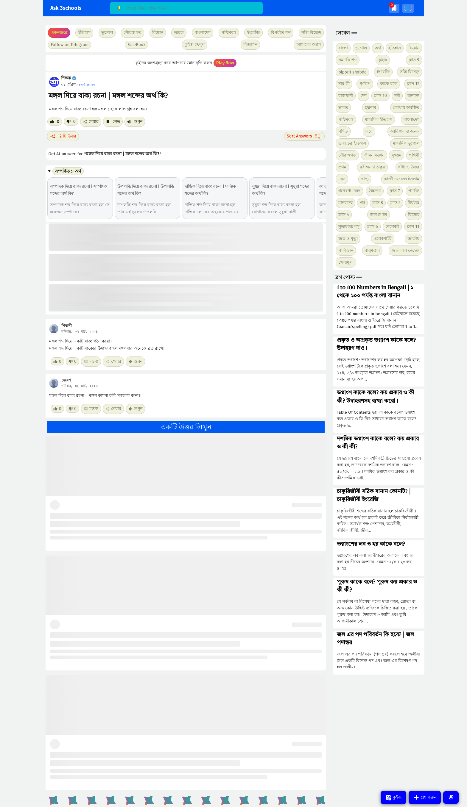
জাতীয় (413, 238)
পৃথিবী (414, 155)
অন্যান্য (413, 95)
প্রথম (342, 167)
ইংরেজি (253, 32)
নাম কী (344, 83)
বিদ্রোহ (413, 214)
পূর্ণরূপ (365, 83)
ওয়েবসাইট (383, 238)
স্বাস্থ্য (365, 179)
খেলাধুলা (346, 262)
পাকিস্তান (345, 250)
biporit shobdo (352, 72)
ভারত (343, 107)
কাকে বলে (388, 83)
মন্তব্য (91, 361)
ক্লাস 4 (343, 214)
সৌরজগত (347, 155)
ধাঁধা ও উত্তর (408, 167)
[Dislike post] (71, 122)
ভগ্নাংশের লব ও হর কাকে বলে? (371, 544)
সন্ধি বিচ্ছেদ (311, 32)
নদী (397, 95)
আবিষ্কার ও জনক (404, 131)
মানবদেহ (345, 202)
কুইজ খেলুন (195, 44)
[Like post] (54, 122)
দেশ (363, 95)
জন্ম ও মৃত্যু (348, 238)
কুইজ (382, 59)
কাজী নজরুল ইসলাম (401, 179)
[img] (394, 8)
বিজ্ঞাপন (250, 44)
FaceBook (136, 44)
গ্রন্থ (362, 202)
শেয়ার (91, 121)
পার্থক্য (413, 190)
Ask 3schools (65, 8)
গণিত (343, 131)
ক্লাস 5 (395, 202)
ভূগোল (361, 48)
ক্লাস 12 (413, 83)
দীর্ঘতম (413, 202)
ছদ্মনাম (370, 107)
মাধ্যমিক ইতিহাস (378, 119)
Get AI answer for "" (106, 153)
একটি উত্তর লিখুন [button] (186, 427)
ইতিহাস (394, 48)
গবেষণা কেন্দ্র (349, 190)
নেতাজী (392, 226)
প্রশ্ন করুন (424, 797)
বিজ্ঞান (413, 48)
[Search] (186, 8)
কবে (369, 131)
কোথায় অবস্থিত (406, 107)
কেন (341, 179)
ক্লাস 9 (414, 59)
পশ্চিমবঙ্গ (228, 32)
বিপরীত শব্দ (281, 32)
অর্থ (378, 48)
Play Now (225, 62)
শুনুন (134, 121)
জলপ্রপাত (378, 214)
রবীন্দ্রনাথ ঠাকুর (372, 167)
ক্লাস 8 (377, 202)
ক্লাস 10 (380, 95)
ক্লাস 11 (413, 226)
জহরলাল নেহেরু (405, 250)
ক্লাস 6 (372, 226)
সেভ (113, 121)
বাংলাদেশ (411, 119)
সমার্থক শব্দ (347, 59)
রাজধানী (345, 95)
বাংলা (343, 48)
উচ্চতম (375, 190)
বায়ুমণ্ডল (372, 250)
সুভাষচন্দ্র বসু (348, 226)
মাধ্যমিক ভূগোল (406, 143)
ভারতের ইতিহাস (352, 143)
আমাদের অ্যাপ (308, 44)
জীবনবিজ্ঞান (374, 155)
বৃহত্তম (396, 155)
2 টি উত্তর (63, 136)
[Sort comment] (304, 136)
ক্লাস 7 (395, 190)
